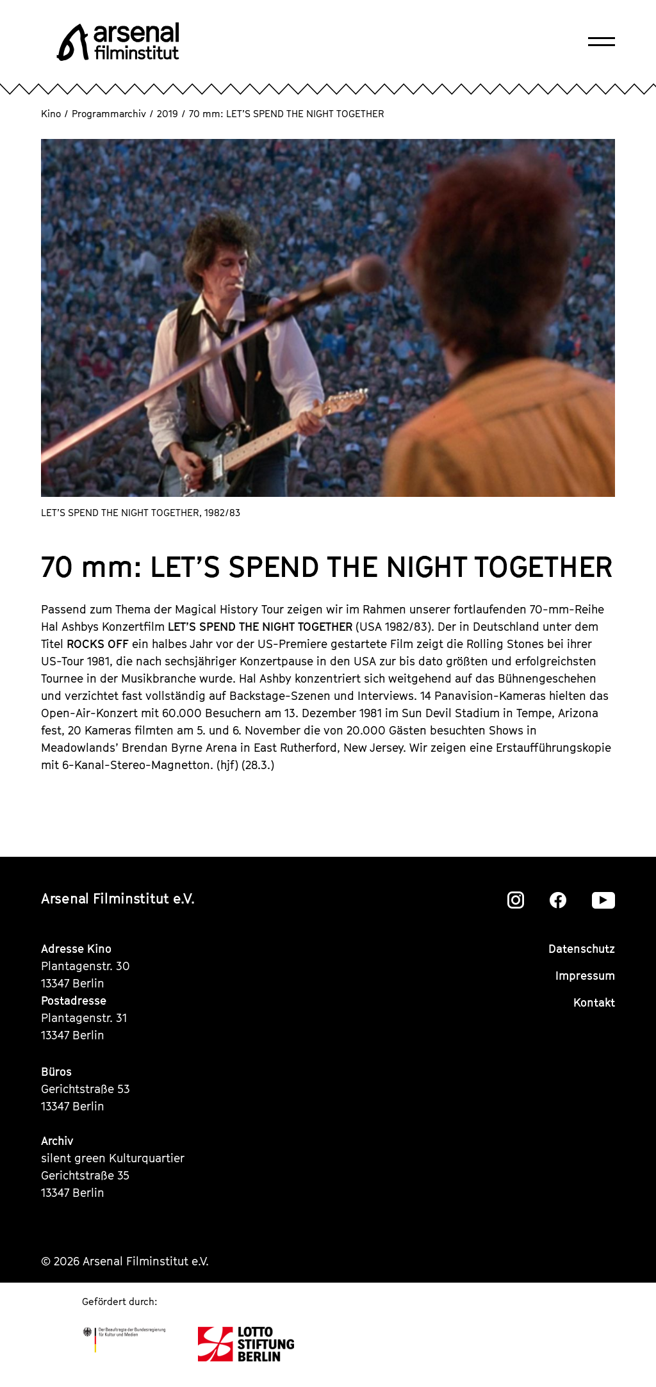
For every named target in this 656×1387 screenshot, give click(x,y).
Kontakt (594, 1002)
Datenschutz (581, 948)
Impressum (585, 975)
